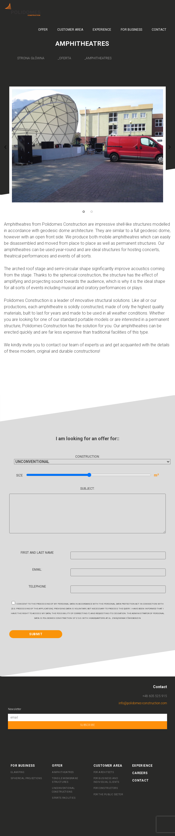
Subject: (87, 510)
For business (131, 29)
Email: (99, 571)
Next (169, 147)
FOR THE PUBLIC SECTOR (108, 794)
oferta (65, 58)
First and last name (93, 554)
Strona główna (30, 58)
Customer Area (70, 29)
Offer (43, 29)
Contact (159, 29)
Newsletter (14, 709)
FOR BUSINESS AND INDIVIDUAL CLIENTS (106, 780)
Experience (102, 29)
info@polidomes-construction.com (143, 703)
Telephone (97, 588)
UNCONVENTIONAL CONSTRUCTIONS (63, 790)
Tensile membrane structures (65, 780)
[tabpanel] (87, 146)
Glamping (17, 772)
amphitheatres (98, 58)
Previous (5, 147)
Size (87, 475)
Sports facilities (63, 798)
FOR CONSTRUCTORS (105, 788)
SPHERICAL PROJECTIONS (26, 778)
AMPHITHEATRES (63, 772)
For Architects (103, 772)
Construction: (87, 459)
